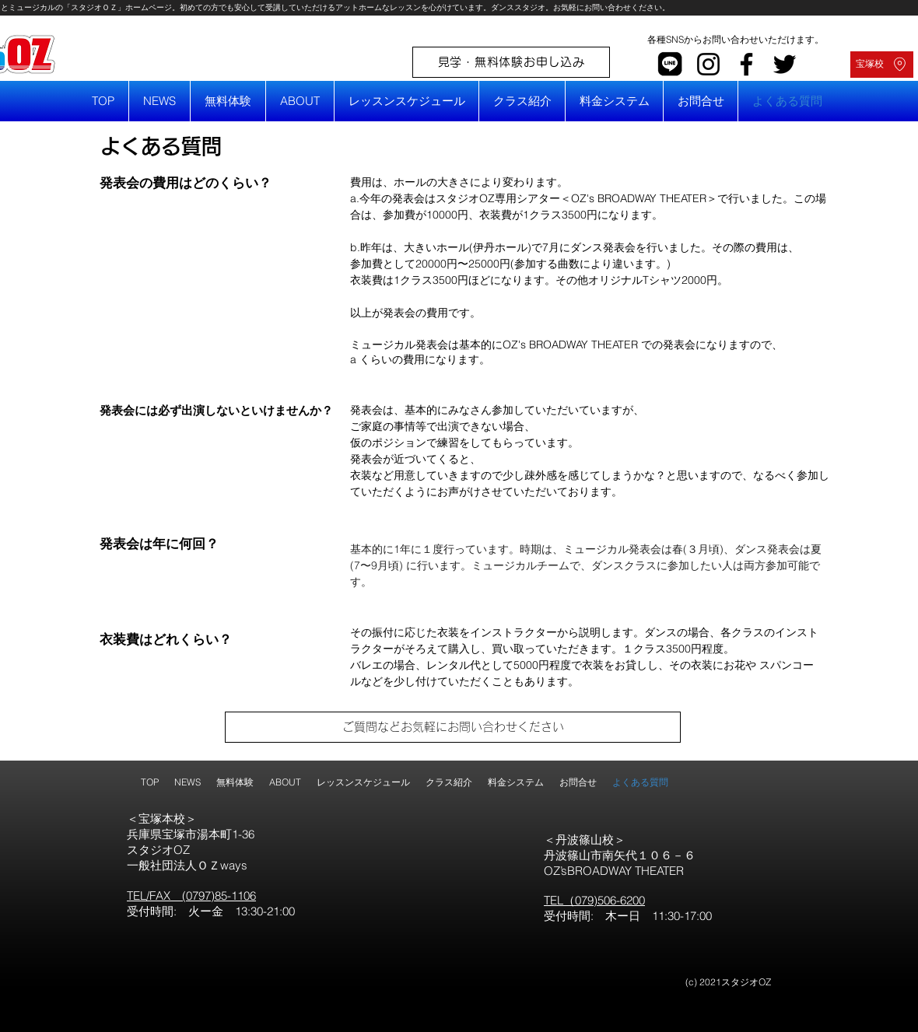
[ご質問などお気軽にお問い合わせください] (453, 727)
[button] (300, 101)
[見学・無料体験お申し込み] (511, 62)
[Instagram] (708, 64)
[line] (670, 64)
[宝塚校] (881, 64)
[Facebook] (746, 64)
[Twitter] (784, 64)
